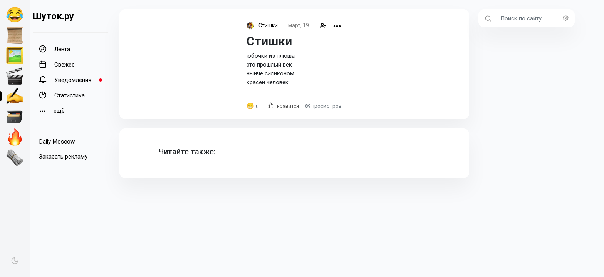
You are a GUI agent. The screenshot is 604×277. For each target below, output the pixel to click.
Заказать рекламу (63, 156)
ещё (52, 111)
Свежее (57, 64)
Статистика (62, 95)
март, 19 (298, 25)
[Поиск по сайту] (535, 18)
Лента (54, 49)
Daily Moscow (57, 141)
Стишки (268, 25)
